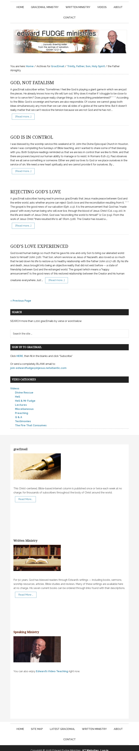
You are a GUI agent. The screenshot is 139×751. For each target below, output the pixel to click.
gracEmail (20, 444)
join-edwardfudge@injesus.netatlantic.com (38, 363)
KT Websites (90, 745)
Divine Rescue (24, 387)
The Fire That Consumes (31, 420)
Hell (17, 391)
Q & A (18, 412)
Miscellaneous (24, 404)
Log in (104, 745)
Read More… (25, 494)
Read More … (25, 589)
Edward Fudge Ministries (69, 39)
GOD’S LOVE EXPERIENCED (39, 241)
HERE (19, 351)
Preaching (21, 408)
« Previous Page (20, 295)
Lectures (21, 400)
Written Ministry (25, 536)
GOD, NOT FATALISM (32, 78)
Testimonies (23, 416)
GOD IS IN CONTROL (31, 132)
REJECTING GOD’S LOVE (35, 187)
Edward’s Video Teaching (52, 666)
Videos (14, 383)
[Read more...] (23, 111)
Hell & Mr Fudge (25, 396)
